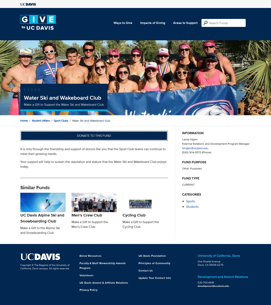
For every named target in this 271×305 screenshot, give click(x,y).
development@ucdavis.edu (213, 286)
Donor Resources (90, 256)
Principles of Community (154, 263)
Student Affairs (41, 121)
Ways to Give (123, 23)
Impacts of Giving (152, 23)
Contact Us (145, 271)
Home (24, 121)
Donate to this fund (94, 135)
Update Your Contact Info (154, 278)
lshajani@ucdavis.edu (195, 148)
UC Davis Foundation (152, 256)
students (192, 206)
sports (190, 201)
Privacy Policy (88, 290)
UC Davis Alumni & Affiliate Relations (104, 283)
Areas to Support (185, 23)
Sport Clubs (61, 121)
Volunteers (86, 275)
